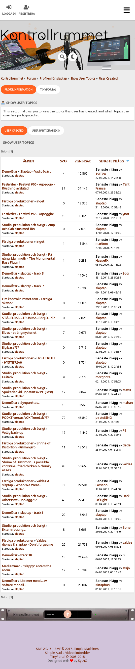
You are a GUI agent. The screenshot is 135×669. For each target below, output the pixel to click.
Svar (63, 161)
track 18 (26, 555)
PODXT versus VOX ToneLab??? (25, 418)
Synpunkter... (29, 403)
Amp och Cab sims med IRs (28, 227)
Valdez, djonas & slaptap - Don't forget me (27, 542)
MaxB (127, 390)
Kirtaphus (103, 585)
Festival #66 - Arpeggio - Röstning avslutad (28, 186)
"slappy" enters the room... (26, 568)
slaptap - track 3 (32, 273)
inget (40, 201)
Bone (127, 528)
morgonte (103, 377)
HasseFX (102, 260)
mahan (128, 403)
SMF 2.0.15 (43, 649)
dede (127, 445)
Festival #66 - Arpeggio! (36, 214)
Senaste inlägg (111, 161)
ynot (126, 214)
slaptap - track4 (31, 513)
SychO (82, 661)
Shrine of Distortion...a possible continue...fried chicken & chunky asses (26, 466)
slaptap (19, 175)
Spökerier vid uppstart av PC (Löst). (27, 392)
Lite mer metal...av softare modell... (24, 583)
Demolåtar (9, 171)
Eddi (126, 273)
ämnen (28, 161)
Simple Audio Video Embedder (67, 653)
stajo (126, 568)
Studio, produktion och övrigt (23, 225)
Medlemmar (11, 566)
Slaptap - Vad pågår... (35, 171)
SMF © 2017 (63, 649)
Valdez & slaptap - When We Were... (25, 483)
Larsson (101, 485)
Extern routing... (14, 529)
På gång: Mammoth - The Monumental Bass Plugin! (28, 258)
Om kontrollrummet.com (20, 299)
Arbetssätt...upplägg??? (19, 500)
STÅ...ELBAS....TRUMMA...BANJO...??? (28, 318)
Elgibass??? (10, 347)
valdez (127, 464)
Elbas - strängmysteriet (19, 333)
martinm (102, 243)
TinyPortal (57, 657)
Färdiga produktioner (18, 201)
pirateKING (104, 418)
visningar (83, 161)
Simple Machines (86, 649)
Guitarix (7, 377)
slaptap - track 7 (32, 286)
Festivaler (9, 184)
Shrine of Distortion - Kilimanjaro (26, 445)
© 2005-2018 (75, 657)
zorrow (101, 173)
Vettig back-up (12, 432)
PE (124, 431)
